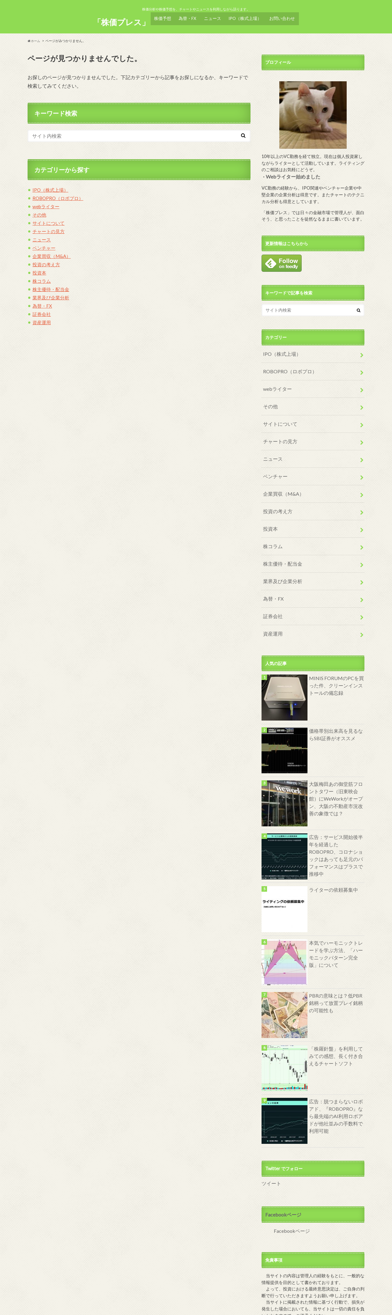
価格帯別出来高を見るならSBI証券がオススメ (334, 700)
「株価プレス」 (120, 18)
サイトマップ (131, 1305)
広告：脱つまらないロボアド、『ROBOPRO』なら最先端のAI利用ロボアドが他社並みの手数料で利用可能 (335, 1077)
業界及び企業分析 (52, 294)
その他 (39, 211)
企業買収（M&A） (53, 252)
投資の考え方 (47, 260)
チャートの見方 (49, 227)
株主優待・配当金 (52, 285)
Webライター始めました (290, 172)
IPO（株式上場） (246, 16)
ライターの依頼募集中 (330, 855)
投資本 (39, 269)
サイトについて (49, 219)
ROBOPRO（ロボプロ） (59, 194)
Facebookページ (281, 1179)
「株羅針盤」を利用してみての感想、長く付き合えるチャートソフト (334, 1021)
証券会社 (42, 310)
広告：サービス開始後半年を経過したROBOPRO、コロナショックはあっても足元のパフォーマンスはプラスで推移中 (335, 816)
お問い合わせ (284, 16)
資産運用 (42, 318)
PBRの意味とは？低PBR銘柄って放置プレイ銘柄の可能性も (334, 968)
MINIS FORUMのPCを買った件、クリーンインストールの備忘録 (335, 650)
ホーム (34, 37)
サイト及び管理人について (51, 1305)
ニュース (214, 16)
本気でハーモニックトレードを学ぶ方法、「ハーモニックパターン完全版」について (334, 918)
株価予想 (162, 16)
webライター (46, 203)
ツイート (270, 1149)
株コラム (42, 277)
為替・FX (187, 16)
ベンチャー (44, 244)
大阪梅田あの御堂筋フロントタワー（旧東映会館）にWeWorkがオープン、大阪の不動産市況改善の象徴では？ (335, 763)
